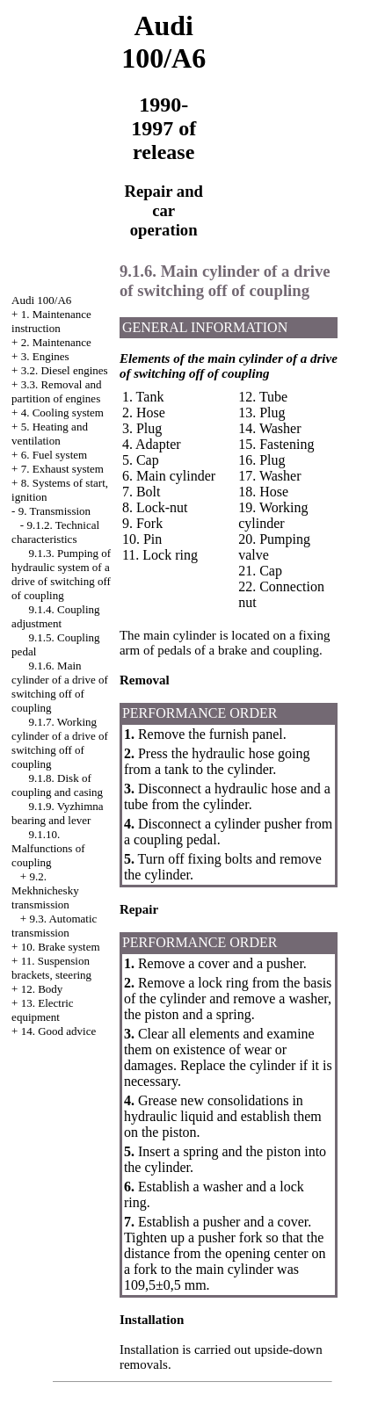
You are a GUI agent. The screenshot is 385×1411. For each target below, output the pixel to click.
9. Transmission (54, 510)
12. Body (42, 988)
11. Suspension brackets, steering (51, 967)
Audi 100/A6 (41, 300)
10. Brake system (60, 946)
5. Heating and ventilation (49, 433)
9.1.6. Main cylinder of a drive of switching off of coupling (59, 686)
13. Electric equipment (42, 1010)
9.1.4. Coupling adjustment (55, 616)
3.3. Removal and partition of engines (56, 391)
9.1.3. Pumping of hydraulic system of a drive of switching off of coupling (61, 574)
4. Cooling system (62, 412)
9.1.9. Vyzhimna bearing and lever (57, 813)
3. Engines (45, 356)
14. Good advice (59, 1031)
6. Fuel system (54, 454)
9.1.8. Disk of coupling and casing (57, 785)
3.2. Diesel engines (64, 370)
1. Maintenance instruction (51, 321)
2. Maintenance (56, 342)
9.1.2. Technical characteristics (55, 532)
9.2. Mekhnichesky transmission (45, 890)
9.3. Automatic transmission (54, 925)
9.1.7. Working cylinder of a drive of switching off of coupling (59, 743)
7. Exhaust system (62, 468)
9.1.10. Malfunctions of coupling (47, 848)
